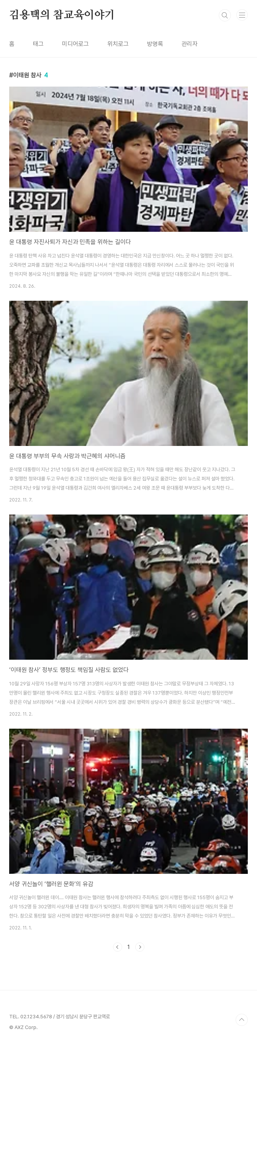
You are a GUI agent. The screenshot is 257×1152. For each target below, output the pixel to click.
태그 (38, 44)
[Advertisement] (128, 1016)
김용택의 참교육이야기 (62, 15)
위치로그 (118, 44)
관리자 (190, 44)
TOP (242, 1127)
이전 (117, 947)
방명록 (155, 44)
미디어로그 (75, 44)
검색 (225, 15)
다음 (139, 947)
